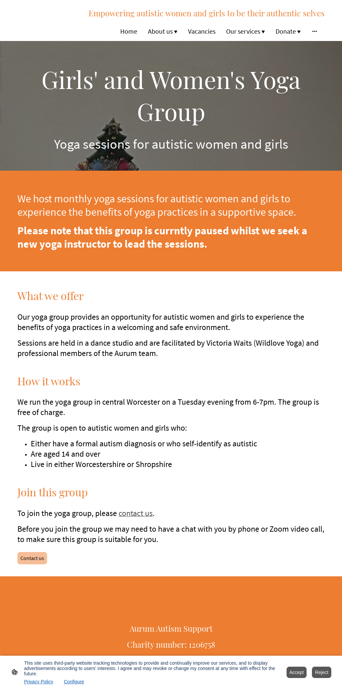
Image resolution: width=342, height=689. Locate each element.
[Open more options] (314, 31)
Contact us (32, 558)
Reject (321, 672)
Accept (297, 672)
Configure (74, 681)
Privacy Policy (38, 681)
